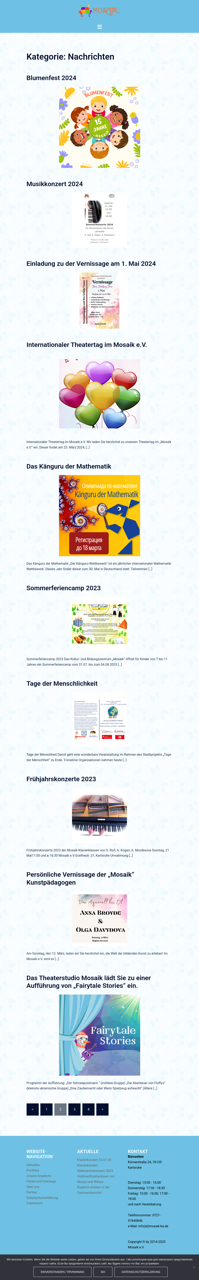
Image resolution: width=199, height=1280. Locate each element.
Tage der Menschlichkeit (62, 683)
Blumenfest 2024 (51, 78)
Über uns (33, 1187)
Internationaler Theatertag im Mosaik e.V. (87, 345)
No (103, 1272)
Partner (32, 1192)
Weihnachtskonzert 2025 (95, 1171)
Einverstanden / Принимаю (62, 1272)
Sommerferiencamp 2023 (64, 588)
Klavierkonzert (87, 1165)
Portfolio (33, 1170)
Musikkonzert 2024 (55, 184)
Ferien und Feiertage (41, 1181)
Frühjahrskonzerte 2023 (61, 779)
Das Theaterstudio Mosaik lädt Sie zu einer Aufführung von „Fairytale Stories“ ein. (89, 981)
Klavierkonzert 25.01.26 (94, 1160)
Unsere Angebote (39, 1176)
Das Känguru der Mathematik (69, 466)
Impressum (35, 1203)
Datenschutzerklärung (42, 1198)
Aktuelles (33, 1165)
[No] (194, 1267)
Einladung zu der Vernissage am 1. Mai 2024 (91, 263)
